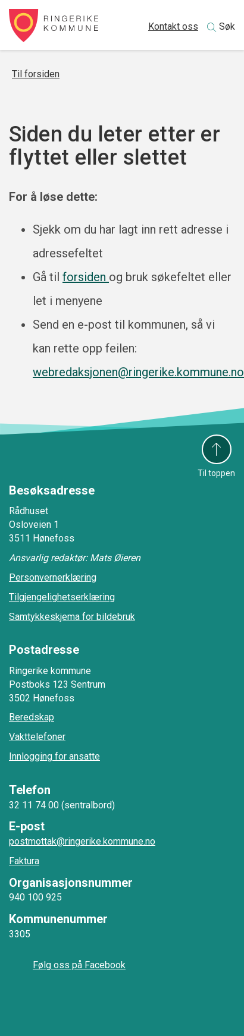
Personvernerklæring (52, 577)
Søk (227, 26)
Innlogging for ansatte (54, 756)
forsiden (85, 277)
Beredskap (31, 717)
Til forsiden (36, 74)
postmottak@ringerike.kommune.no (82, 841)
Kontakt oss (173, 26)
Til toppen (216, 473)
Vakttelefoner (37, 736)
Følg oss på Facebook (79, 965)
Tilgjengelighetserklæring (62, 597)
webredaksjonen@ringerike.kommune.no (138, 372)
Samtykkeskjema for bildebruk (72, 616)
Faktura (24, 861)
